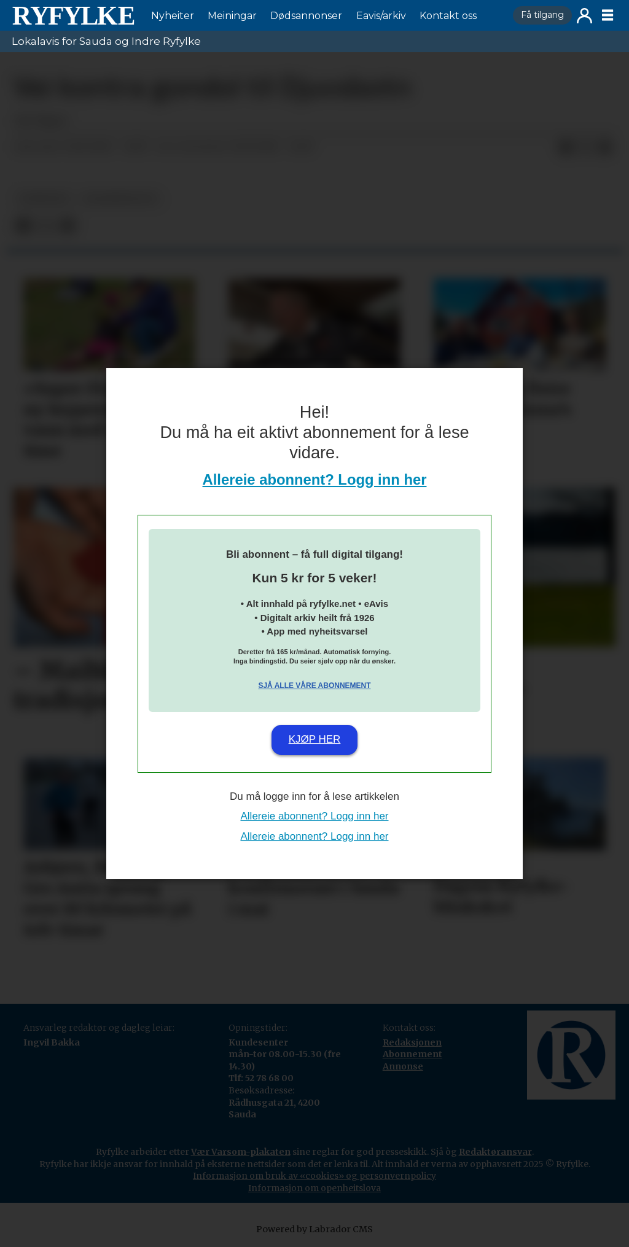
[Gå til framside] (73, 15)
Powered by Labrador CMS (314, 1229)
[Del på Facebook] (566, 147)
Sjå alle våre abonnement (314, 685)
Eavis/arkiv (381, 16)
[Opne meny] (607, 15)
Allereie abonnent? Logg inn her (315, 479)
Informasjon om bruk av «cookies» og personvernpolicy (314, 1175)
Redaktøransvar (495, 1151)
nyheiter (44, 199)
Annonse (403, 1066)
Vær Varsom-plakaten (241, 1151)
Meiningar (232, 16)
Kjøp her (315, 739)
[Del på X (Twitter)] (585, 147)
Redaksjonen (412, 1042)
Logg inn (584, 15)
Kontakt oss (448, 16)
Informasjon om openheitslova (314, 1188)
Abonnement (412, 1054)
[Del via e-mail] (605, 147)
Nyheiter (172, 16)
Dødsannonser (306, 16)
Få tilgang (542, 14)
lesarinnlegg (120, 199)
